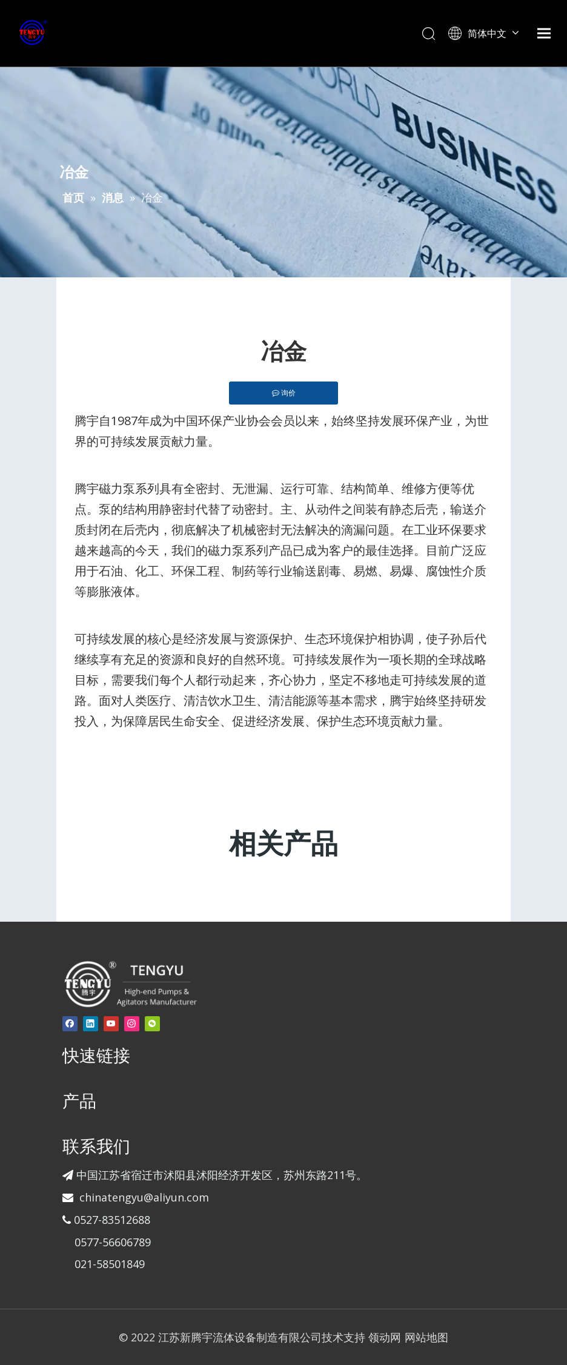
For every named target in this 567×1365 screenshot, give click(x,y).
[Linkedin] (90, 1023)
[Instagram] (131, 1023)
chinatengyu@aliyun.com (144, 1197)
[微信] (152, 1023)
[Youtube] (111, 1023)
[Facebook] (70, 1023)
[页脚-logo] (129, 983)
